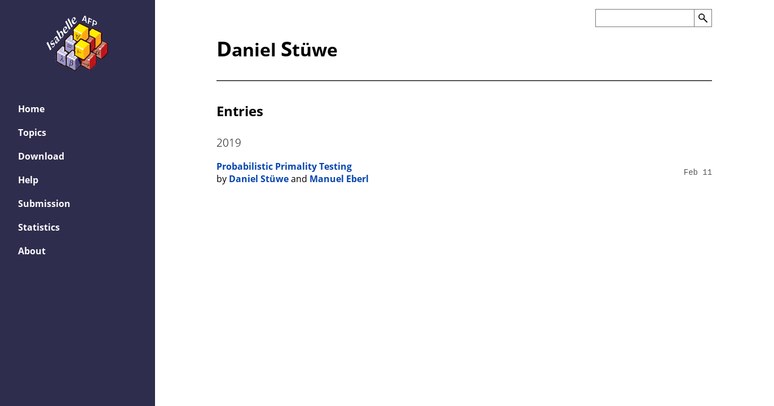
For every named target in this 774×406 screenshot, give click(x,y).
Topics (32, 132)
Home (31, 109)
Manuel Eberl (339, 179)
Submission (44, 203)
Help (28, 180)
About (32, 251)
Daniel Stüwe (259, 179)
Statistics (39, 227)
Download (41, 156)
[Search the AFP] (644, 18)
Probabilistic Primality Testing (284, 166)
